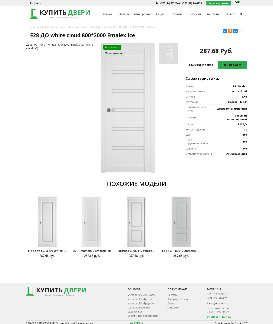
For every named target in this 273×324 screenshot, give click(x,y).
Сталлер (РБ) (135, 311)
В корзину (232, 65)
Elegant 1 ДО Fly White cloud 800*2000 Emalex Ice (47, 250)
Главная (107, 14)
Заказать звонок (218, 3)
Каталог (124, 14)
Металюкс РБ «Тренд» (140, 299)
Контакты (212, 14)
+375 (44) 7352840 (170, 3)
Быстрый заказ (200, 65)
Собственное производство (143, 315)
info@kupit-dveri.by (219, 317)
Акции (160, 14)
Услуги (177, 14)
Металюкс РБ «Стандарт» (141, 295)
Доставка (172, 295)
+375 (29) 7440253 (192, 3)
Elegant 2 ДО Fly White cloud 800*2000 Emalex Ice (136, 250)
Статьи (171, 303)
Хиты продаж (142, 14)
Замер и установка (178, 299)
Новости (195, 14)
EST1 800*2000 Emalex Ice (92, 250)
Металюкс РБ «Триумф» (141, 303)
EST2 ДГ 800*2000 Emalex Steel (181, 250)
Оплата (230, 14)
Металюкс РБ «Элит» (139, 307)
